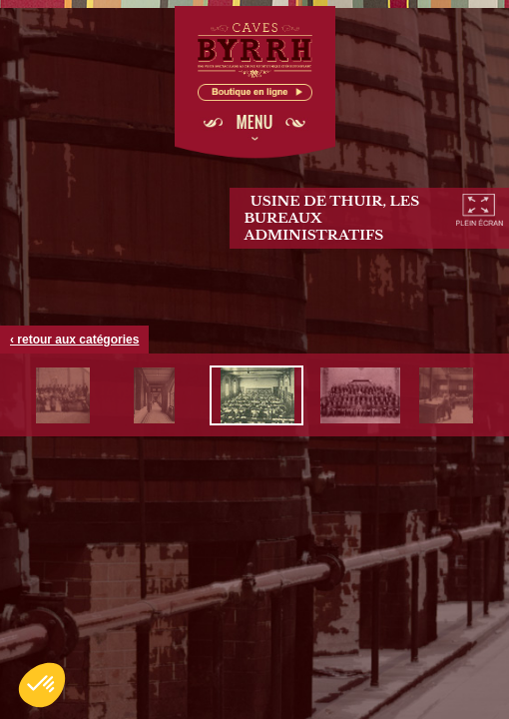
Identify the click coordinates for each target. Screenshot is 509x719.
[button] (42, 685)
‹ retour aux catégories (74, 340)
